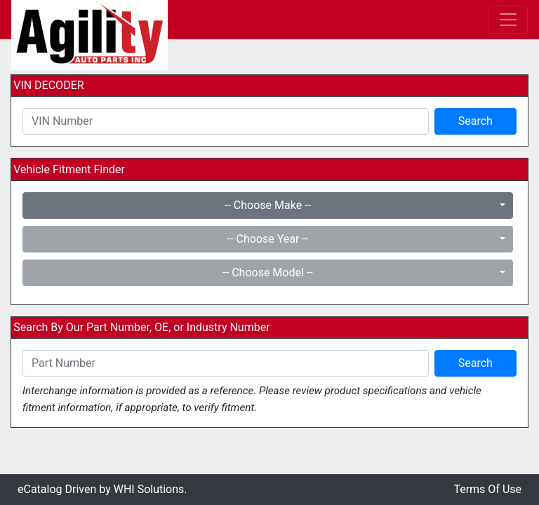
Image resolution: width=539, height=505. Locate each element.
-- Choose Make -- (268, 205)
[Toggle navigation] (508, 20)
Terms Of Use (487, 489)
